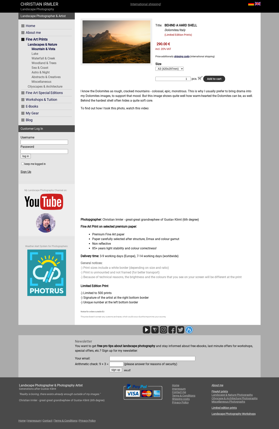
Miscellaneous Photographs (228, 401)
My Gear (32, 113)
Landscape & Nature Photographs (232, 394)
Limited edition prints (224, 407)
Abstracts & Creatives (46, 77)
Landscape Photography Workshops (234, 413)
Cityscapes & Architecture (45, 86)
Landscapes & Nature (42, 44)
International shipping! (145, 4)
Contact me (179, 392)
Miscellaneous (41, 82)
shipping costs (181, 56)
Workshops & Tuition (41, 99)
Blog (29, 120)
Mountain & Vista (43, 49)
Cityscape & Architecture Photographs (234, 398)
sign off (127, 370)
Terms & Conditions (183, 395)
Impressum (179, 388)
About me (33, 32)
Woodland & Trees (44, 63)
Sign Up (26, 172)
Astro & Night (41, 72)
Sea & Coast (40, 68)
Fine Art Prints (36, 39)
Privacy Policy (180, 402)
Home (30, 26)
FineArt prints (220, 391)
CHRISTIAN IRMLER (39, 4)
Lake (35, 54)
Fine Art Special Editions (44, 93)
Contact (47, 420)
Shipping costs (181, 398)
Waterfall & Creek (43, 58)
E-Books (32, 106)
